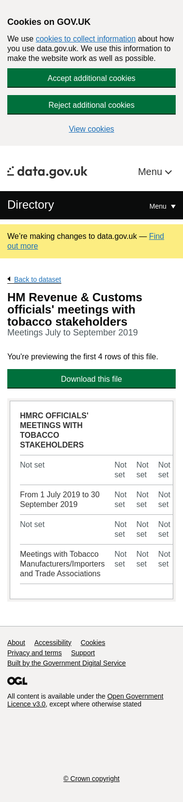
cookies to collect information (85, 39)
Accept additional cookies (92, 78)
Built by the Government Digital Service (66, 663)
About (16, 642)
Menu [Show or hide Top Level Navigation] (158, 206)
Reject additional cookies (92, 105)
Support (83, 653)
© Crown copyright (91, 778)
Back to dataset (37, 279)
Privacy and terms (34, 653)
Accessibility (52, 642)
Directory (30, 204)
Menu (151, 171)
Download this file (91, 379)
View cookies (91, 129)
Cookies (93, 642)
